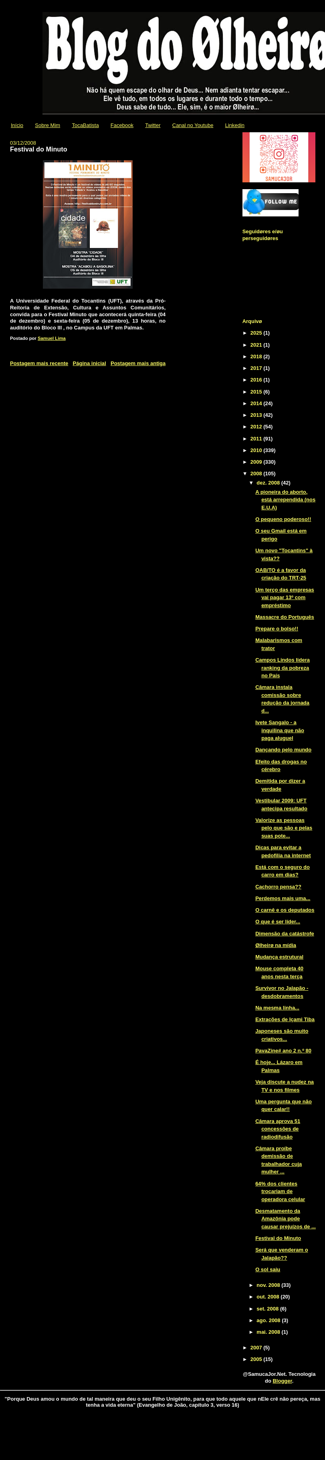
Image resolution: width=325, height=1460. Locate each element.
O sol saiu (267, 1269)
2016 (257, 380)
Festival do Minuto (278, 1238)
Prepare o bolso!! (276, 629)
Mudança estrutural (279, 957)
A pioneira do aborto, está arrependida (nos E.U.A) (285, 500)
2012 (257, 427)
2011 (257, 439)
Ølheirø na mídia (275, 945)
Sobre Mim (47, 125)
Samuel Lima (52, 338)
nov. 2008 (268, 1285)
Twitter (152, 125)
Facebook (122, 125)
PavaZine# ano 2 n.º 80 (283, 1051)
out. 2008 (268, 1297)
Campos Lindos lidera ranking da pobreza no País (282, 668)
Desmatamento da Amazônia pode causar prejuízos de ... (285, 1219)
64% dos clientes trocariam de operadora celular (280, 1191)
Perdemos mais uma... (282, 898)
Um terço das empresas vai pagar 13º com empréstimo (284, 597)
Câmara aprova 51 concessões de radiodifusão (277, 1129)
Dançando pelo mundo (283, 750)
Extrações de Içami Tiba (285, 1019)
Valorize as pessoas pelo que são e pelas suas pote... (283, 828)
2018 (257, 356)
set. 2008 (268, 1309)
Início (17, 125)
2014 (257, 403)
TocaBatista (85, 125)
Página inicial (89, 363)
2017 (257, 368)
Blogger (282, 1381)
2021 (257, 345)
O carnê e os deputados (284, 910)
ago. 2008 (269, 1320)
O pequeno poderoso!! (283, 519)
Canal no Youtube (193, 125)
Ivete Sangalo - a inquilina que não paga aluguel (279, 730)
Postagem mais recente (39, 363)
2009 (257, 462)
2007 (257, 1348)
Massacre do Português (284, 617)
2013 (257, 415)
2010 (257, 450)
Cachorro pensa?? (278, 887)
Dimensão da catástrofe (284, 934)
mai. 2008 (268, 1332)
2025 (257, 333)
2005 (257, 1359)
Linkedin (234, 125)
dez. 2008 (268, 483)
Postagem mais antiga (138, 363)
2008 (257, 474)
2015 (257, 392)
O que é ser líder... (277, 922)
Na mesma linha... (277, 1008)
